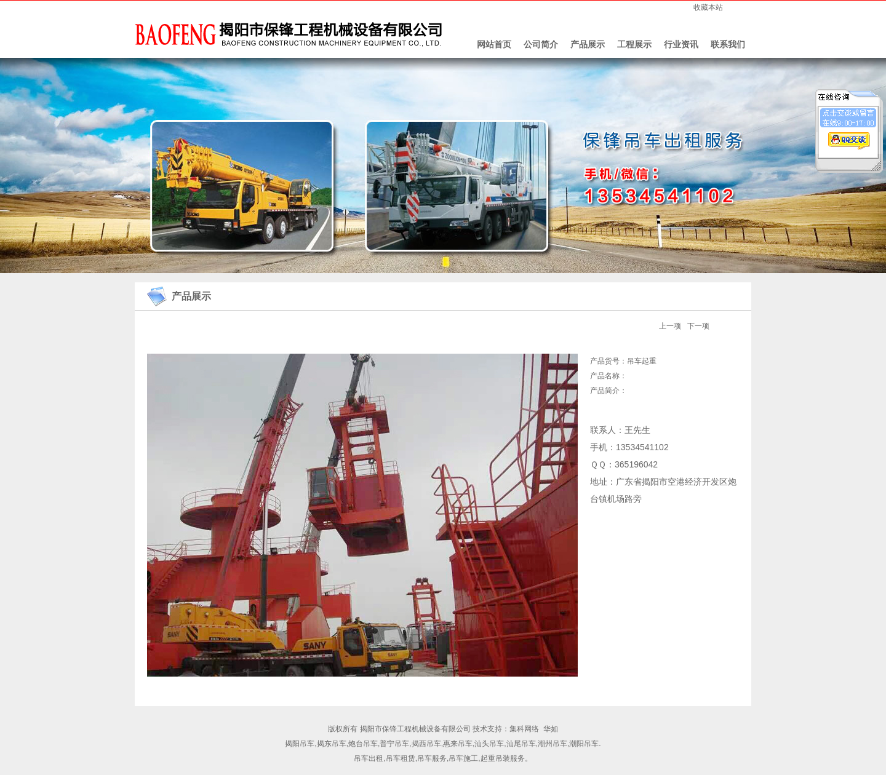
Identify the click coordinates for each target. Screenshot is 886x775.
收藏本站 (708, 7)
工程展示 (634, 44)
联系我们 (728, 44)
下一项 (698, 326)
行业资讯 (681, 44)
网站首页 (494, 44)
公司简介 (541, 44)
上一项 (670, 326)
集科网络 (524, 729)
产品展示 (587, 44)
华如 (550, 729)
